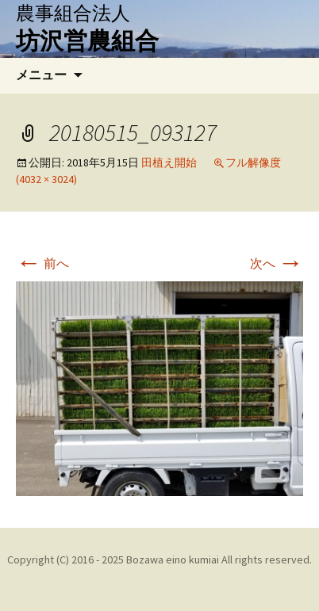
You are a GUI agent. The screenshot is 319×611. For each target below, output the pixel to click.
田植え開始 (169, 162)
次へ (276, 263)
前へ (42, 263)
